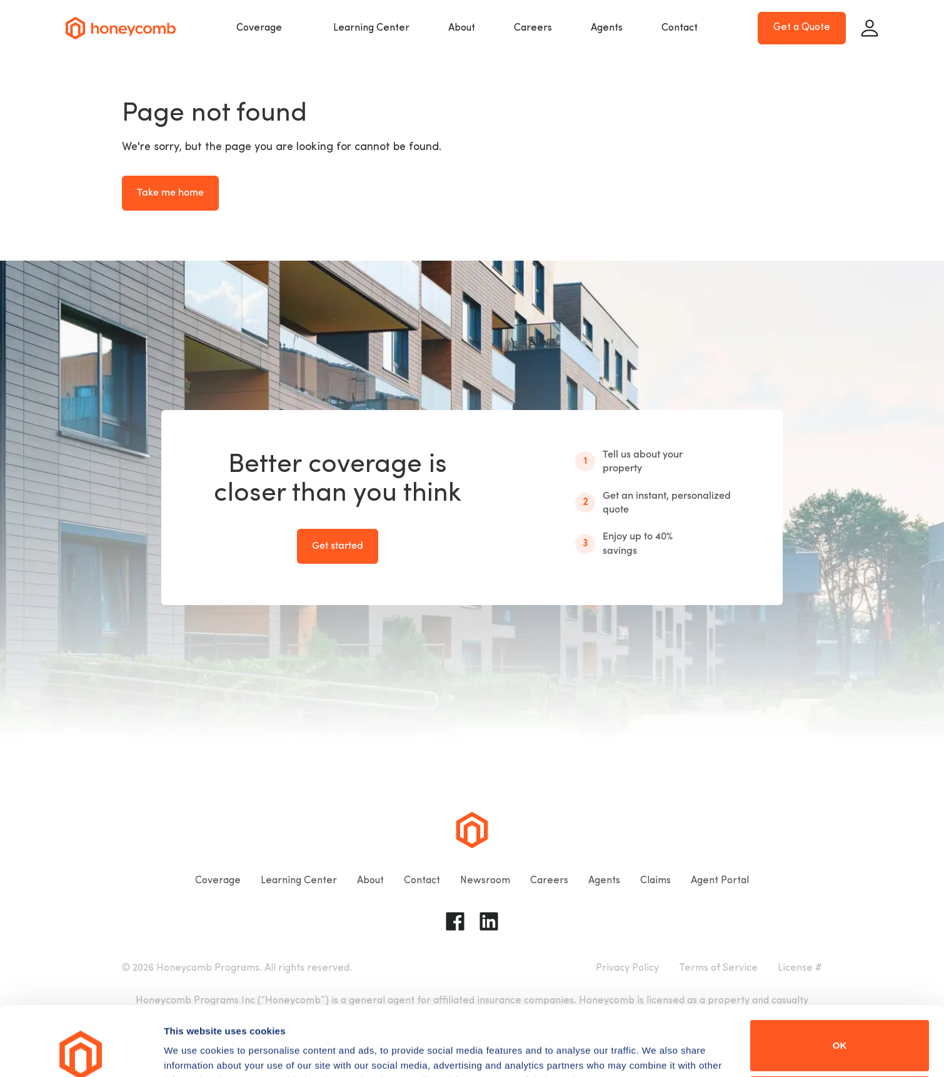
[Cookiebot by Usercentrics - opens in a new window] (81, 1052)
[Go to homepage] (121, 28)
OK (840, 980)
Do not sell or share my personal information (840, 1036)
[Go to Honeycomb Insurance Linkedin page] (489, 921)
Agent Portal (720, 881)
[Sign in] (869, 28)
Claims (655, 881)
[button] (265, 28)
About (461, 28)
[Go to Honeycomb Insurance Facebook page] (455, 921)
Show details (193, 1049)
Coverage (259, 28)
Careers (533, 28)
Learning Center (371, 28)
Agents (607, 28)
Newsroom (485, 881)
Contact (679, 28)
